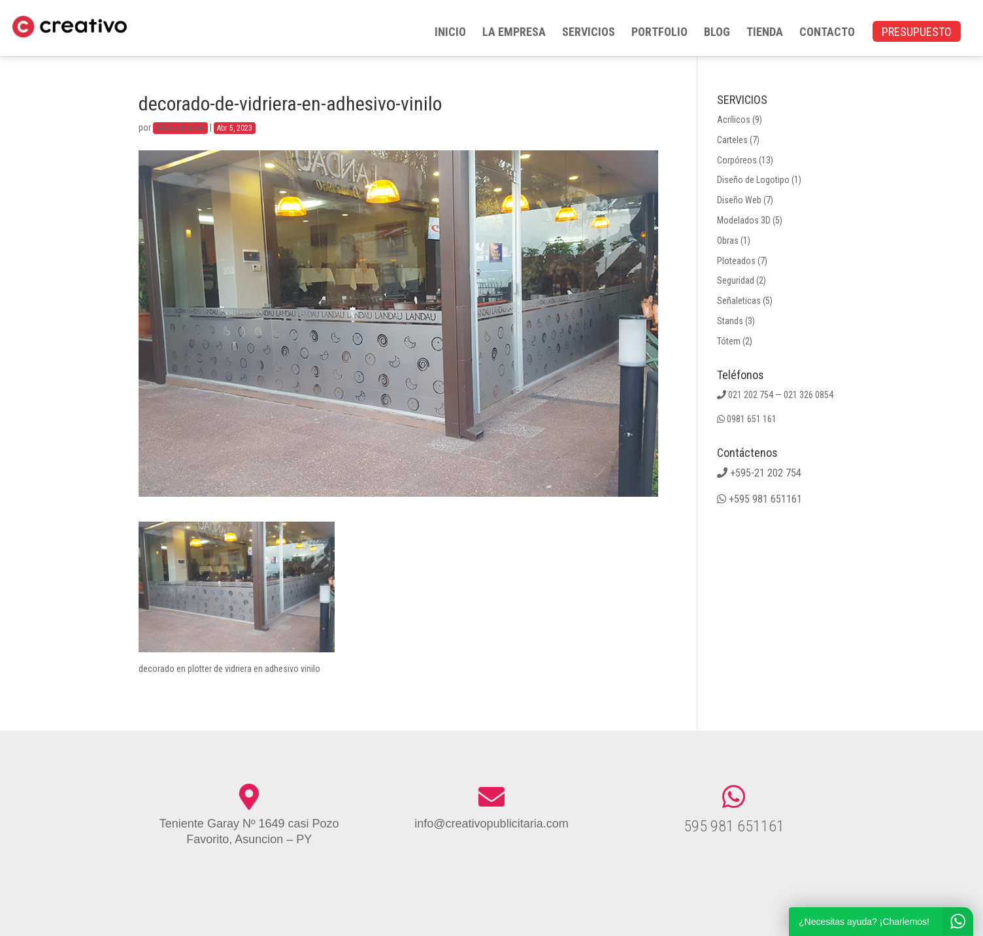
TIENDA (764, 33)
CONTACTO (827, 33)
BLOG (717, 33)
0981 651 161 (751, 419)
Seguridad (735, 280)
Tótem (729, 341)
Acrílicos (733, 119)
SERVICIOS (588, 33)
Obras (728, 240)
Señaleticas (739, 300)
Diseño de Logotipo (753, 180)
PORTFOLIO (659, 33)
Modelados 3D (744, 220)
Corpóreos (737, 160)
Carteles (732, 140)
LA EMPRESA (514, 33)
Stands (730, 321)
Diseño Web (739, 200)
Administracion (180, 128)
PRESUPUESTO (917, 33)
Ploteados (736, 261)
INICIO (450, 33)
